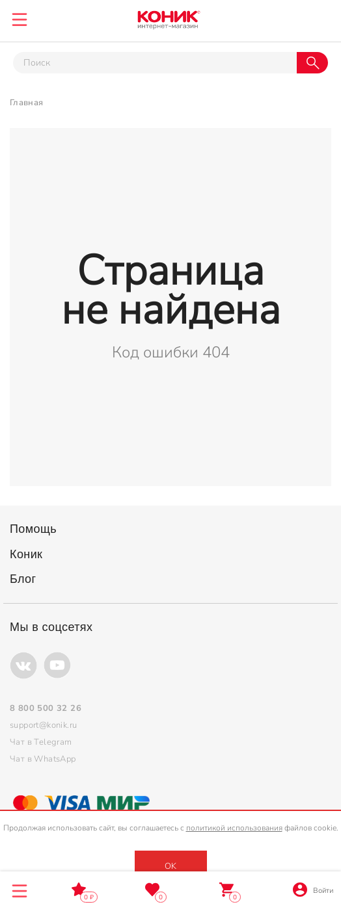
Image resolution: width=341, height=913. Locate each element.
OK (170, 866)
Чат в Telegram (41, 742)
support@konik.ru (43, 725)
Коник (26, 554)
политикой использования (234, 828)
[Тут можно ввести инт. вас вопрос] (155, 62)
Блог (23, 578)
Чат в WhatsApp (43, 759)
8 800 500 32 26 (320, 18)
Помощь (33, 528)
